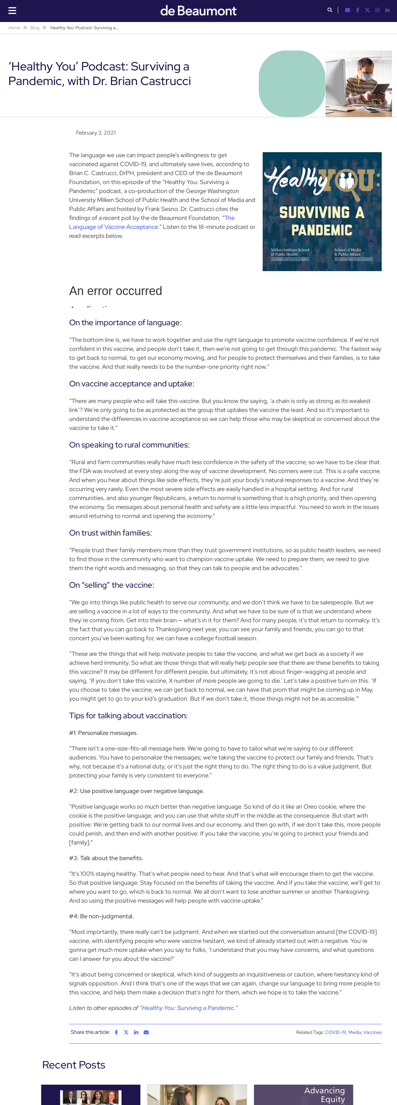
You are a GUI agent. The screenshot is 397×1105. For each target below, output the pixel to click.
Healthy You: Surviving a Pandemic (188, 1008)
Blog (35, 28)
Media (354, 1032)
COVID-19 (335, 1032)
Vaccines (372, 1032)
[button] (330, 10)
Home (14, 28)
